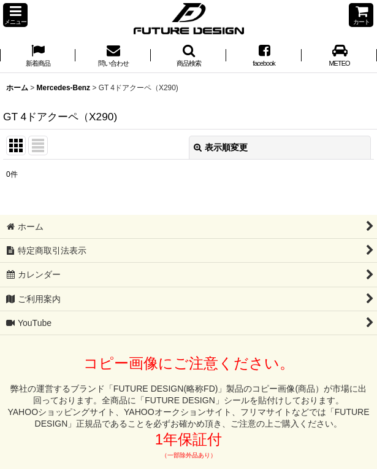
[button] (15, 15)
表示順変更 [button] (221, 147)
